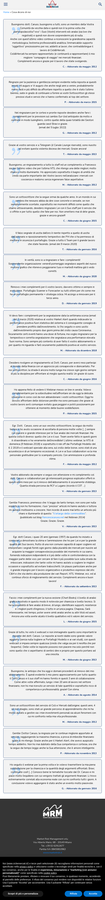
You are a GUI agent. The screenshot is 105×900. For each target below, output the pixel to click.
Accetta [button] (93, 893)
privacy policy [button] (26, 866)
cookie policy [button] (50, 873)
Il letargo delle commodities (69, 513)
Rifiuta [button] (73, 893)
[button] (100, 4)
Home (6, 12)
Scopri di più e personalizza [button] (23, 893)
